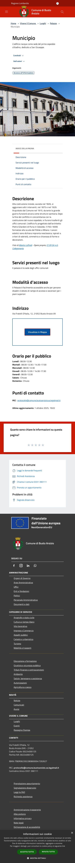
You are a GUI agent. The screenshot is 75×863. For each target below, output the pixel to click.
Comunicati (19, 704)
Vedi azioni (19, 61)
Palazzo (53, 23)
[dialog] (37, 846)
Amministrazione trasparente (27, 809)
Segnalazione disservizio (25, 787)
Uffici (16, 586)
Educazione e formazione (25, 661)
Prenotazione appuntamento (27, 783)
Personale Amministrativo (26, 600)
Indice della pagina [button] (25, 148)
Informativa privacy (23, 818)
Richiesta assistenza (23, 796)
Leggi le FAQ (19, 792)
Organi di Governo (22, 578)
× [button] (72, 833)
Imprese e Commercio (23, 630)
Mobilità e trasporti (22, 648)
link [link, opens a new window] (63, 846)
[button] (37, 858)
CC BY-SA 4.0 (52, 245)
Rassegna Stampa (22, 730)
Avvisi (16, 709)
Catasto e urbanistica (23, 639)
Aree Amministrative (23, 582)
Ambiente (18, 674)
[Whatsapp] (35, 565)
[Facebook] (14, 565)
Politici (17, 595)
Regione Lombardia (20, 3)
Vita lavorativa (20, 626)
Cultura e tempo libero (24, 622)
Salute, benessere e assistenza (28, 678)
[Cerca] (62, 12)
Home (13, 23)
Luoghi (43, 23)
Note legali (19, 822)
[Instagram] (21, 565)
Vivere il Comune (28, 23)
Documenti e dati (21, 604)
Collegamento (18, 248)
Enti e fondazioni (21, 591)
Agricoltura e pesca (22, 687)
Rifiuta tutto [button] (48, 852)
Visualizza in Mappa (37, 332)
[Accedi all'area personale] (57, 3)
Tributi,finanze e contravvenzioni (29, 669)
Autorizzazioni (20, 682)
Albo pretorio (20, 814)
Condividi (18, 55)
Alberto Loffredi (25, 245)
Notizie (17, 700)
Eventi (17, 725)
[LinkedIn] (28, 565)
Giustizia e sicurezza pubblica (27, 665)
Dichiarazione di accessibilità (27, 827)
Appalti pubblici (21, 635)
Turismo (17, 643)
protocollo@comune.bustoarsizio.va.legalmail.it (38, 400)
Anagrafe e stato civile (24, 617)
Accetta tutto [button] (27, 852)
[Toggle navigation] (6, 11)
